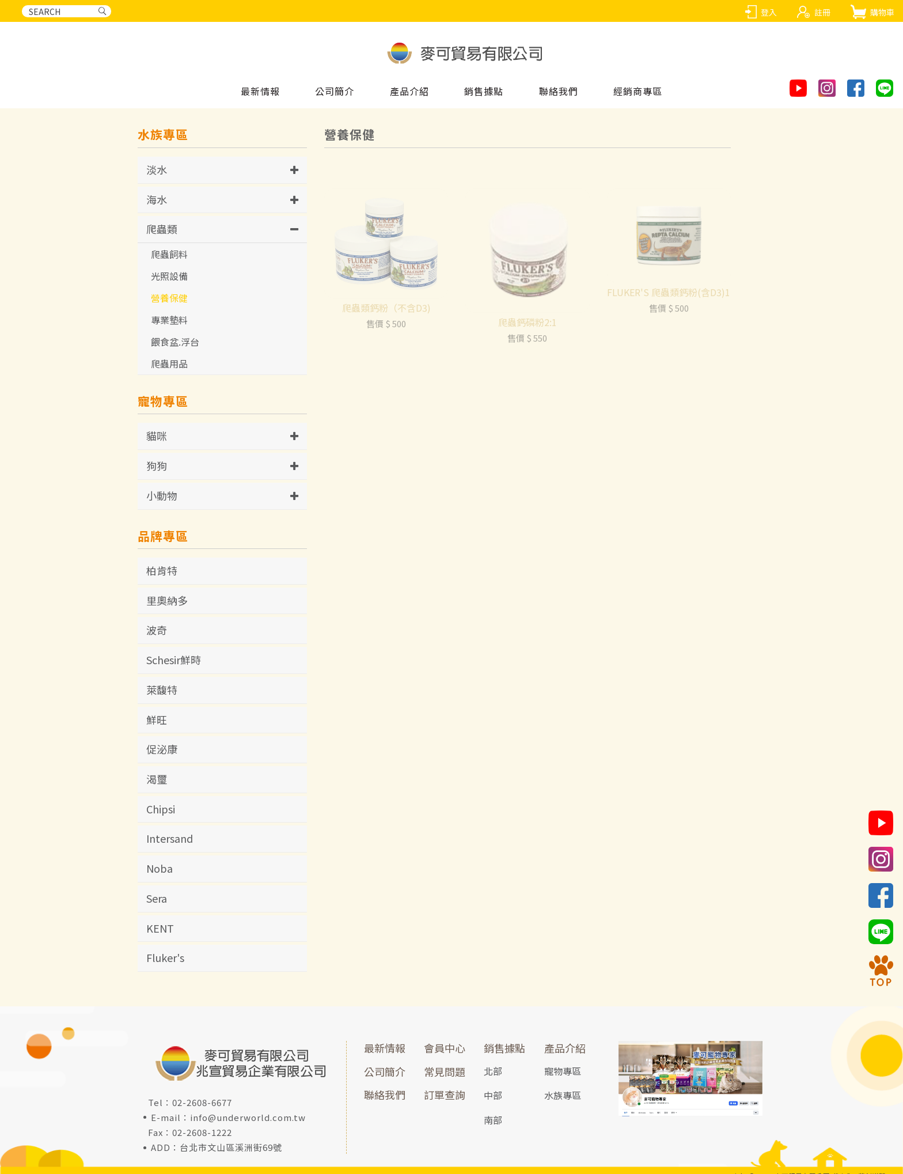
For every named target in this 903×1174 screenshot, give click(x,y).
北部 (493, 1071)
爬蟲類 (161, 228)
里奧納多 (167, 600)
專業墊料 (169, 320)
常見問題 (444, 1071)
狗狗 (156, 465)
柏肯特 (161, 570)
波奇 (156, 629)
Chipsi (160, 808)
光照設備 (169, 276)
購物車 (882, 12)
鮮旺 (156, 719)
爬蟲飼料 (169, 254)
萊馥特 (161, 689)
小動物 (161, 495)
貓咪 (156, 435)
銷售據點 (504, 1047)
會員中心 (444, 1047)
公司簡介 (384, 1071)
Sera (156, 898)
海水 (156, 199)
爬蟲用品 (169, 363)
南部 (493, 1120)
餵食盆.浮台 (175, 342)
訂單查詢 (444, 1094)
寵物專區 (562, 1071)
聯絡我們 (384, 1094)
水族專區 (562, 1095)
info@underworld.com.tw (248, 1117)
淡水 (156, 169)
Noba (159, 868)
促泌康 (161, 748)
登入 (769, 12)
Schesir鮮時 (173, 659)
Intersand (169, 838)
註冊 (822, 12)
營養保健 (169, 298)
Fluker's (165, 957)
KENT (160, 928)
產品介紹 (565, 1047)
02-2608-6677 (202, 1102)
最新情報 (384, 1047)
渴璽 (156, 778)
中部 (493, 1095)
